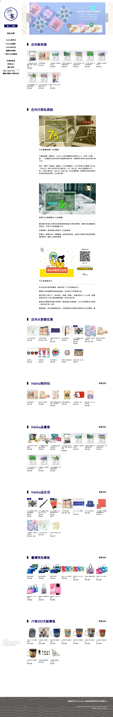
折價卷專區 (11, 61)
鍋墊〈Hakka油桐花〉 (67, 576)
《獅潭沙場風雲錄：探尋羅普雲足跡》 (67, 63)
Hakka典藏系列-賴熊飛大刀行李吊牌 (44, 511)
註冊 (13, 26)
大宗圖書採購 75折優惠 (49, 149)
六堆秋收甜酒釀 (42, 338)
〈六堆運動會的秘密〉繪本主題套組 (44, 446)
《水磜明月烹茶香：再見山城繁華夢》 (90, 63)
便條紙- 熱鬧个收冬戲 (78, 360)
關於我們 (10, 67)
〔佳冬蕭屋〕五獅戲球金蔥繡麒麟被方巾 (101, 511)
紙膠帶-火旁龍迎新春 (66, 360)
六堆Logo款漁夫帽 (89, 511)
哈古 (17, 73)
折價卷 (8, 73)
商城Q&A (10, 64)
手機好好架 (41, 360)
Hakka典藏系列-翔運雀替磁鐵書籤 (78, 338)
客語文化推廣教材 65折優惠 (51, 217)
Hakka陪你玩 (11, 40)
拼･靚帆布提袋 (65, 338)
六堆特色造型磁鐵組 (43, 660)
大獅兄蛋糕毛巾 (53, 360)
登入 (8, 26)
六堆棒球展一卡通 (77, 402)
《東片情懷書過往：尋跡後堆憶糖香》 (32, 85)
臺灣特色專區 (11, 50)
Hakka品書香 (11, 44)
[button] (49, 17)
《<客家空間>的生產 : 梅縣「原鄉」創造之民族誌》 (32, 64)
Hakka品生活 (11, 47)
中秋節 (13, 73)
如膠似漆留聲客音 (66, 402)
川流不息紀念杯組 (31, 338)
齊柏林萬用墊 (30, 576)
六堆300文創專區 (11, 54)
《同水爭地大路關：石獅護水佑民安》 (44, 85)
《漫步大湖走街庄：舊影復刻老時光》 (78, 63)
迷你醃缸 (29, 360)
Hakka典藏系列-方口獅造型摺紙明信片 (55, 511)
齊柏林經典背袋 (42, 576)
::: (0, 1)
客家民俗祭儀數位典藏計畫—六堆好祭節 (55, 402)
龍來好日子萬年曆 (100, 338)
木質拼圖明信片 (42, 63)
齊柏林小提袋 (53, 576)
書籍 (4, 73)
